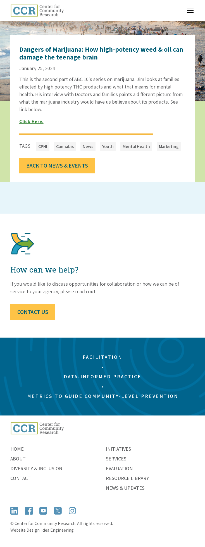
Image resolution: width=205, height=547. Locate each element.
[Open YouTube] (43, 510)
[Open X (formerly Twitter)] (58, 510)
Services (116, 458)
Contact (20, 478)
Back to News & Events (57, 165)
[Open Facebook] (29, 510)
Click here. (31, 121)
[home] (37, 10)
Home (17, 449)
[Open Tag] (42, 146)
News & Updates (125, 488)
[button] (189, 10)
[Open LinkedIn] (14, 510)
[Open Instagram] (72, 510)
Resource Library (127, 478)
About (18, 458)
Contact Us (32, 312)
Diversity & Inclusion (36, 468)
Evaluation (119, 468)
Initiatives (118, 449)
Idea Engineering (57, 530)
